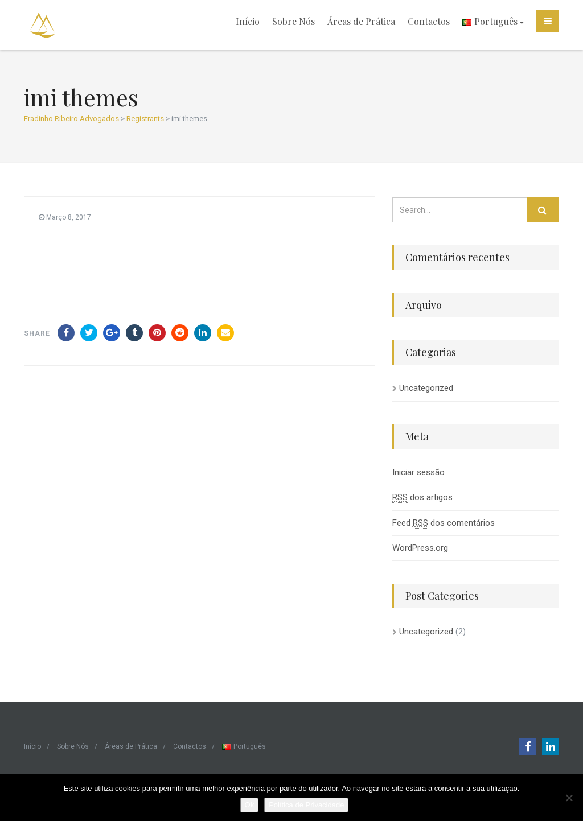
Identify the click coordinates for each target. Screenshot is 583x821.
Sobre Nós (293, 21)
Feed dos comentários (443, 523)
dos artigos (422, 497)
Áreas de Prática (361, 21)
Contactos (429, 21)
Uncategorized (426, 388)
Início (248, 21)
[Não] (568, 797)
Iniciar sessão (418, 472)
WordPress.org (420, 548)
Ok (249, 805)
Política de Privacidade (306, 805)
